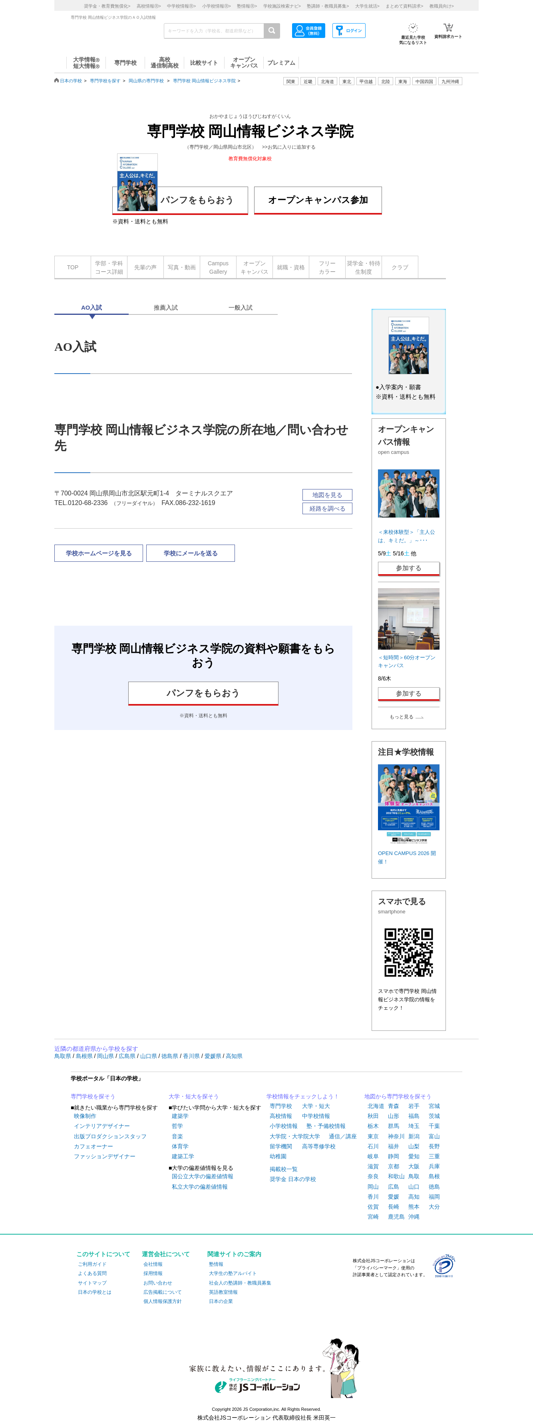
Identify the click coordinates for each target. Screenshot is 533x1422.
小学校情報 (284, 1126)
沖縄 (414, 1216)
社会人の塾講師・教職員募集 (240, 1283)
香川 (373, 1196)
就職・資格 (291, 267)
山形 (393, 1116)
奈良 (373, 1176)
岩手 (414, 1106)
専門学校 (281, 1106)
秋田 (373, 1116)
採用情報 (153, 1273)
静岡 (393, 1156)
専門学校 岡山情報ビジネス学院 (204, 80)
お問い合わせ (157, 1283)
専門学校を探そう (93, 1096)
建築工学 (183, 1156)
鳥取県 (63, 1056)
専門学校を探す (105, 80)
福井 (393, 1146)
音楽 (177, 1136)
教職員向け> (442, 6)
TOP (73, 267)
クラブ (400, 267)
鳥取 (414, 1176)
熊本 (414, 1206)
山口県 (149, 1056)
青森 (393, 1106)
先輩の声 (145, 267)
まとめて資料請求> (404, 6)
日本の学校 (71, 80)
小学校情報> (216, 6)
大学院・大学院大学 (295, 1136)
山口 (414, 1186)
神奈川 (396, 1136)
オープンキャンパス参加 (318, 200)
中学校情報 (316, 1116)
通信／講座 (343, 1136)
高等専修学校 (319, 1146)
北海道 (327, 81)
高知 (414, 1196)
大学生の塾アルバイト (233, 1273)
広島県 (128, 1056)
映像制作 (85, 1116)
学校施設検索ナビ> (282, 6)
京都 (393, 1166)
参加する (409, 568)
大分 (434, 1206)
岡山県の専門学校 (146, 80)
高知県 (234, 1056)
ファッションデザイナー (104, 1156)
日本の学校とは (94, 1292)
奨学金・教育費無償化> (107, 6)
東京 (373, 1136)
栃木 (373, 1126)
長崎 (393, 1206)
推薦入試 (166, 307)
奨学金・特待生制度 (363, 267)
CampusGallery (218, 267)
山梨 (414, 1146)
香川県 (192, 1056)
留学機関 (281, 1146)
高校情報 (281, 1116)
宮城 (434, 1106)
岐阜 (373, 1156)
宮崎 (373, 1216)
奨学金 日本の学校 (293, 1179)
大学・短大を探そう (194, 1096)
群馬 (393, 1126)
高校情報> (149, 6)
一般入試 (241, 307)
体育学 (180, 1146)
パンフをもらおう (175, 199)
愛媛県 (214, 1056)
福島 (414, 1116)
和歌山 (396, 1176)
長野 (434, 1146)
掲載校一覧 (284, 1169)
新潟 (414, 1136)
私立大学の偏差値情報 (200, 1186)
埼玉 (414, 1126)
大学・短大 (316, 1106)
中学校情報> (181, 6)
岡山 (373, 1186)
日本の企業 (221, 1301)
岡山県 (106, 1056)
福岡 (434, 1196)
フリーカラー (327, 267)
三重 (434, 1156)
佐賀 (373, 1206)
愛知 (414, 1156)
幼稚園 (278, 1156)
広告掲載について (162, 1292)
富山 (434, 1136)
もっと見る (402, 717)
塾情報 (216, 1264)
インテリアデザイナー (102, 1126)
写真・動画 (182, 267)
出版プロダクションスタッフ (110, 1136)
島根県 (85, 1056)
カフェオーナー (93, 1146)
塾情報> (247, 6)
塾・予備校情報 (326, 1126)
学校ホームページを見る (99, 553)
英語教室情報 (223, 1292)
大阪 (414, 1166)
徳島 (434, 1186)
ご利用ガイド (92, 1264)
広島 (393, 1186)
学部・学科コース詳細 (109, 267)
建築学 (180, 1116)
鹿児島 (396, 1216)
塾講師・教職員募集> (328, 6)
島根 (434, 1176)
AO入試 (91, 307)
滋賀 (373, 1166)
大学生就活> (367, 6)
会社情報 (153, 1264)
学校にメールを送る (191, 553)
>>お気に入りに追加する (289, 147)
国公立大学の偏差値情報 (202, 1176)
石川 (373, 1146)
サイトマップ (92, 1283)
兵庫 (434, 1166)
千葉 (434, 1126)
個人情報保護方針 (162, 1301)
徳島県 (170, 1056)
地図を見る (327, 494)
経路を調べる (328, 508)
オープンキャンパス (254, 267)
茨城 (434, 1116)
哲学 (177, 1126)
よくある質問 (92, 1273)
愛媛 (393, 1196)
